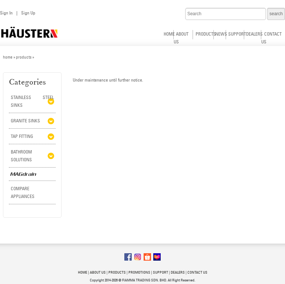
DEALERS (254, 34)
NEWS (221, 34)
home (8, 57)
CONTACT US (197, 272)
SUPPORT (237, 34)
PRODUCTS (206, 34)
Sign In (6, 13)
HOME (169, 34)
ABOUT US (98, 272)
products (24, 57)
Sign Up (28, 13)
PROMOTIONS (139, 272)
